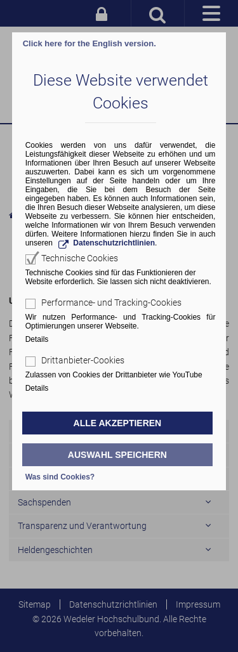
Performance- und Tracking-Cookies (111, 302)
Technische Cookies (79, 258)
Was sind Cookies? (60, 477)
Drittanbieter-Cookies (82, 360)
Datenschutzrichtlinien (114, 242)
